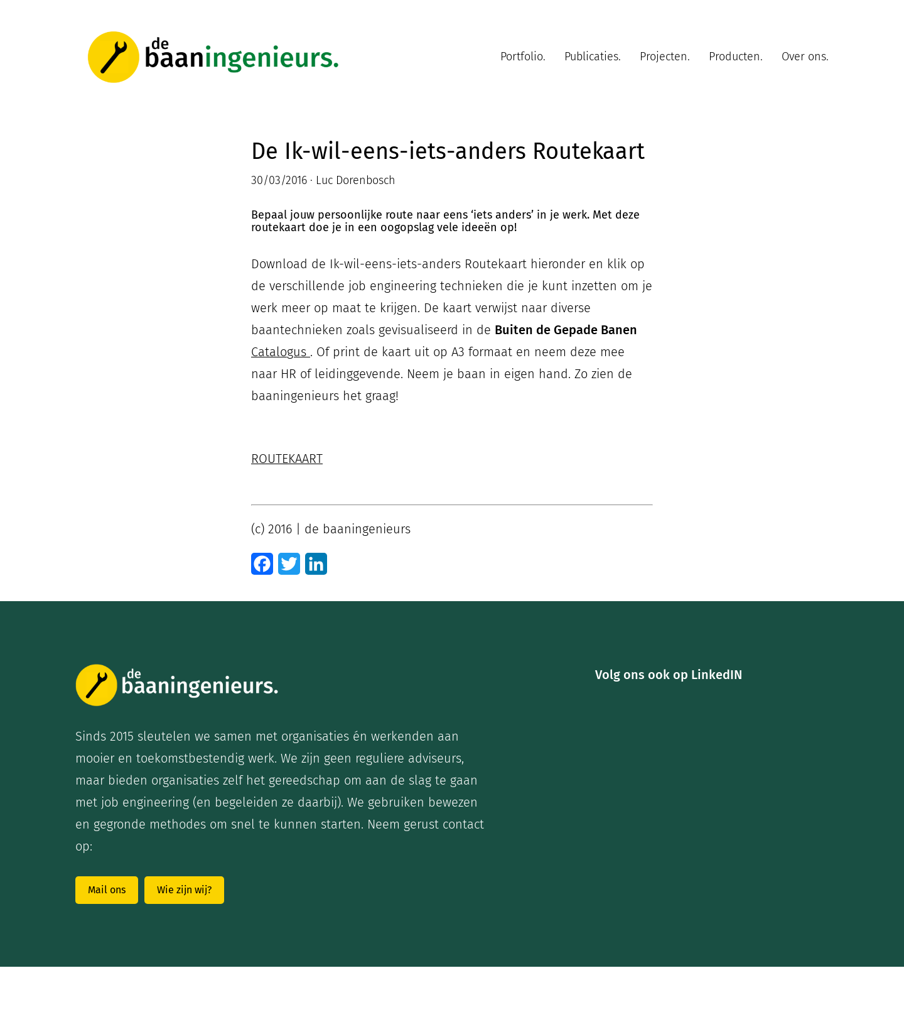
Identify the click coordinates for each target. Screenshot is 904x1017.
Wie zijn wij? (184, 890)
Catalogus (280, 351)
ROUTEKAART (287, 458)
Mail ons (107, 890)
